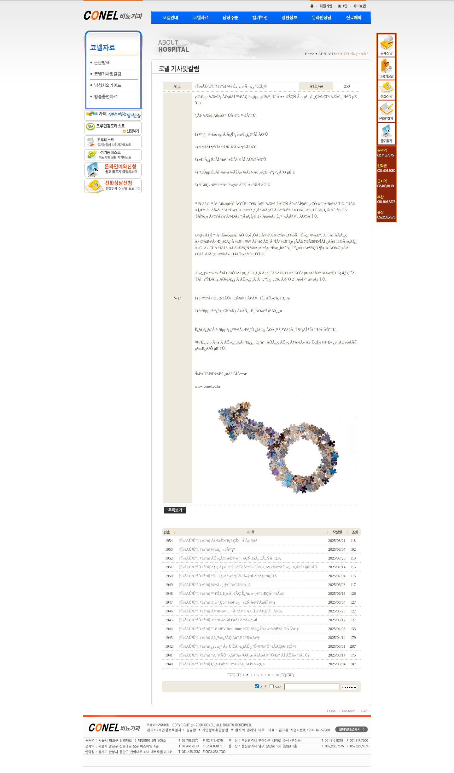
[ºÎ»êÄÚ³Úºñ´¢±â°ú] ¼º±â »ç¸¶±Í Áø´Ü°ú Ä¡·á (214, 585)
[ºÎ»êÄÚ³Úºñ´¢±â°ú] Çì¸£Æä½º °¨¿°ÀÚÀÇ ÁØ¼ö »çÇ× (222, 664)
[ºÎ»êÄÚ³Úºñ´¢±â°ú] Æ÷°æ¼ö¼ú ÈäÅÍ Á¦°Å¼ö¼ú (218, 620)
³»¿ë (278, 687)
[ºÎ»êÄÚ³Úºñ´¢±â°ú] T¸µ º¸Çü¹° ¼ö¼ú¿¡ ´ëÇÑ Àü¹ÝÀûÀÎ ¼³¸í (227, 602)
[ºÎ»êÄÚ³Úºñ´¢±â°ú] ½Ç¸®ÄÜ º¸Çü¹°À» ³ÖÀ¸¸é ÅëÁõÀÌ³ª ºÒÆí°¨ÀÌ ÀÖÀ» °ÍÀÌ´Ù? (244, 655)
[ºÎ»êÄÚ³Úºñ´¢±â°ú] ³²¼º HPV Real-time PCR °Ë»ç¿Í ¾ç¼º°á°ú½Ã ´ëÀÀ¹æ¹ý (239, 629)
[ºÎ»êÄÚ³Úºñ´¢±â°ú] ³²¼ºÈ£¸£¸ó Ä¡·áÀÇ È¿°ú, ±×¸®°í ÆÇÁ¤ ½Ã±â (231, 593)
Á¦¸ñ (263, 687)
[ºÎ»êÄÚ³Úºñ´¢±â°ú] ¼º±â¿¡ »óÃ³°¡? (207, 549)
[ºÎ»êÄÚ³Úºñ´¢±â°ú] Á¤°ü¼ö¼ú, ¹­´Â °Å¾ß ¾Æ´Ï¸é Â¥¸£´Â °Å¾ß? (230, 611)
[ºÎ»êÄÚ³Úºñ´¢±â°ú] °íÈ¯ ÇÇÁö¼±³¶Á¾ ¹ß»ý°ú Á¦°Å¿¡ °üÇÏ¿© (228, 576)
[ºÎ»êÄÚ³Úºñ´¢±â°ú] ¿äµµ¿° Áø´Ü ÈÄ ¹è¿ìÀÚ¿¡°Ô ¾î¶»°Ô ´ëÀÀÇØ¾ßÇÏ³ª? (237, 646)
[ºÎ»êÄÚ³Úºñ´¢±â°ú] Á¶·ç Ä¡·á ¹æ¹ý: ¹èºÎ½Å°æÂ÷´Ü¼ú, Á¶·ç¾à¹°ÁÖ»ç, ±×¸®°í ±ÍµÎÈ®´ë (248, 567)
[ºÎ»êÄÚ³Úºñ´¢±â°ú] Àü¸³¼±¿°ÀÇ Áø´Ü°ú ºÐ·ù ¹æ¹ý (219, 637)
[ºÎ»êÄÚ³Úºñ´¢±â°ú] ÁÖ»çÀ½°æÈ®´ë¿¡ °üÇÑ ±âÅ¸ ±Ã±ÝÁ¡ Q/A (230, 558)
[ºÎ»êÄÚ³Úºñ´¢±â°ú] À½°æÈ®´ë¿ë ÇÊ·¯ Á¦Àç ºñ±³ (218, 540)
